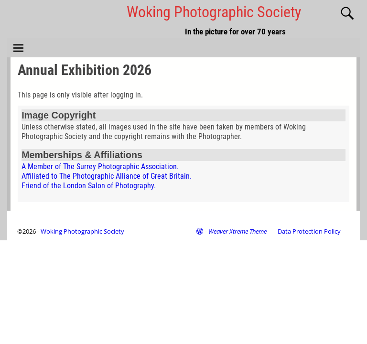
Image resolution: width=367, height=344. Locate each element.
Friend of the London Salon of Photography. (89, 185)
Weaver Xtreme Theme (237, 231)
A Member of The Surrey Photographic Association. (100, 166)
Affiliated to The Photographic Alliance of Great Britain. (107, 176)
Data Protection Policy (309, 231)
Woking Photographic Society (214, 12)
